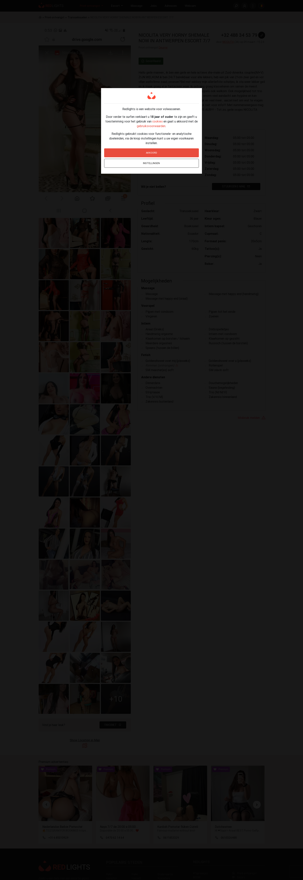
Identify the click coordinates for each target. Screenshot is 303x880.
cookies (157, 121)
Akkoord (151, 152)
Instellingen (151, 163)
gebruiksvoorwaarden (151, 126)
